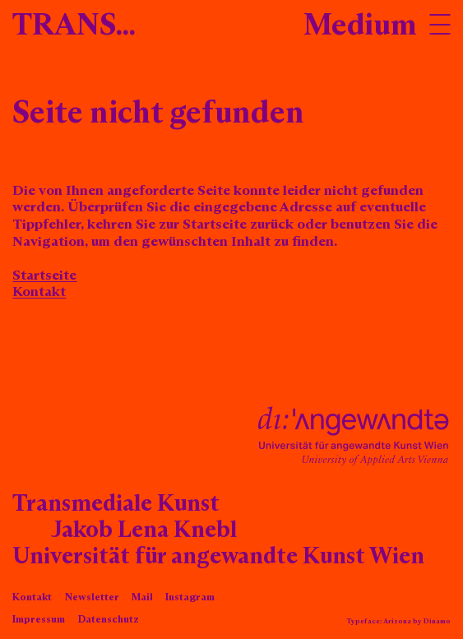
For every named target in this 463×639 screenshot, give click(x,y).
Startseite (44, 276)
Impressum (38, 619)
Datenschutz (108, 619)
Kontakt (39, 292)
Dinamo (437, 621)
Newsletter (92, 597)
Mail (142, 597)
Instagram (190, 597)
